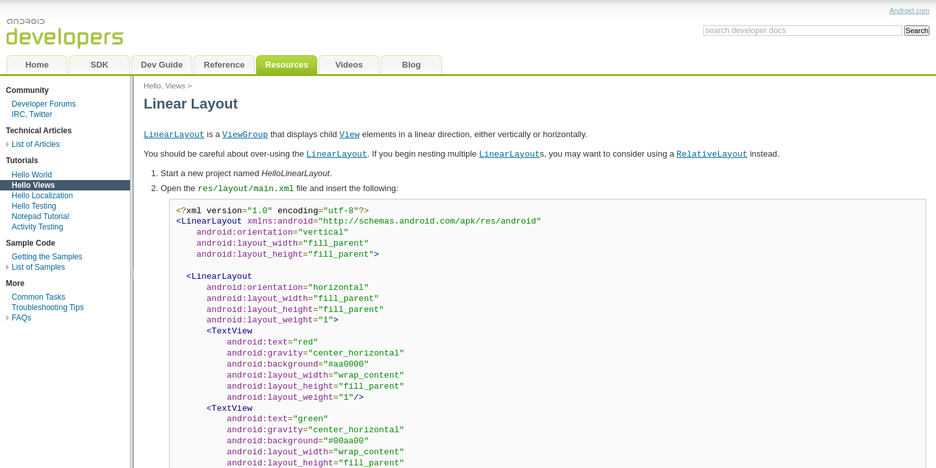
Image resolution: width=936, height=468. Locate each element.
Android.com (909, 10)
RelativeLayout (712, 153)
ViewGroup (245, 134)
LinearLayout (174, 134)
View (349, 134)
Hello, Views (164, 85)
